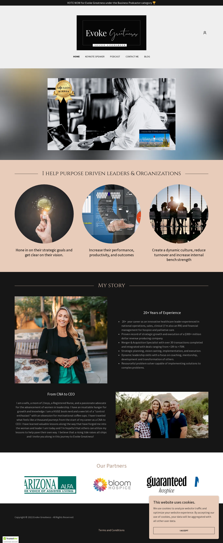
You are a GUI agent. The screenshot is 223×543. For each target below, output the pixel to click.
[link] (111, 32)
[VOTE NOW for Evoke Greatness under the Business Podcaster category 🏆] (111, 3)
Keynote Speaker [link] (95, 56)
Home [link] (76, 56)
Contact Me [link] (132, 56)
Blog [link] (147, 56)
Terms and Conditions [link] (111, 530)
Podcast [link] (115, 56)
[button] (204, 32)
